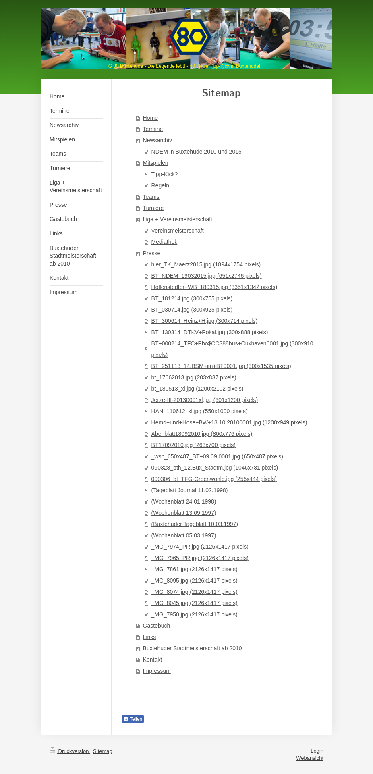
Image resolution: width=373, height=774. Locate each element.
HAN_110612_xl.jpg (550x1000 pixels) (199, 411)
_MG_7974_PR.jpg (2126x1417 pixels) (200, 546)
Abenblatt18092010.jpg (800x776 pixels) (202, 434)
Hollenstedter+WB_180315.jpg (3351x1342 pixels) (214, 287)
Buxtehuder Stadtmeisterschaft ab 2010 (192, 648)
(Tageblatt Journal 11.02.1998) (189, 490)
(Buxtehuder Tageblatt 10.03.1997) (194, 524)
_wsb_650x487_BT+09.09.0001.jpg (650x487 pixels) (217, 456)
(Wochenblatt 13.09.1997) (183, 513)
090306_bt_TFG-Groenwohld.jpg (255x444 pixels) (214, 479)
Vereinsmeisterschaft (177, 230)
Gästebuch (156, 625)
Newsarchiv (157, 140)
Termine (153, 129)
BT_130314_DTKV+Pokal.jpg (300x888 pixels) (209, 332)
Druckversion (70, 751)
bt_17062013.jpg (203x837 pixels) (193, 377)
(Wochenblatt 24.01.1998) (183, 501)
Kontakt (152, 659)
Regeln (160, 185)
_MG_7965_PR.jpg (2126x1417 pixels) (200, 558)
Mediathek (164, 242)
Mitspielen (155, 163)
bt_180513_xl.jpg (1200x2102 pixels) (197, 388)
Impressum (157, 671)
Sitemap (102, 751)
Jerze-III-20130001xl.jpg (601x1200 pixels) (204, 400)
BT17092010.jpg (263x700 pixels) (193, 445)
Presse (152, 253)
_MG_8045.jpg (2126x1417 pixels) (194, 603)
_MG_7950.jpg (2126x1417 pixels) (194, 614)
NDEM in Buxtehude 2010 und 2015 (196, 151)
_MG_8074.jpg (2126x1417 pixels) (194, 592)
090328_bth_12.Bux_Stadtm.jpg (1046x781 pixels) (214, 467)
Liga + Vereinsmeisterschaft (177, 219)
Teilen (132, 719)
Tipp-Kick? (164, 174)
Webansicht (309, 758)
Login (317, 751)
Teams (151, 197)
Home (150, 117)
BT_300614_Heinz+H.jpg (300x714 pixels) (204, 321)
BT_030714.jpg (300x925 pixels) (192, 309)
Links (149, 637)
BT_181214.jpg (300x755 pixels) (192, 298)
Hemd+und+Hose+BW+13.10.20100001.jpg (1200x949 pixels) (229, 422)
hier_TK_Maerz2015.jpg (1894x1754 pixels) (206, 264)
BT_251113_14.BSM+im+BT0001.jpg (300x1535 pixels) (221, 366)
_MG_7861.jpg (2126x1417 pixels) (194, 569)
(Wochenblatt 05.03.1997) (183, 535)
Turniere (153, 208)
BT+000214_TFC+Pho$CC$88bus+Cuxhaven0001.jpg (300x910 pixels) (232, 349)
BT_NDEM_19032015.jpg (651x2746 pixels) (206, 276)
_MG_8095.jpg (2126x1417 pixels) (194, 580)
